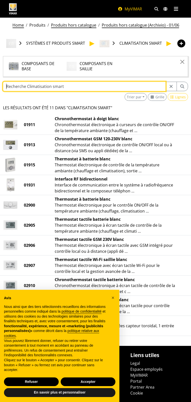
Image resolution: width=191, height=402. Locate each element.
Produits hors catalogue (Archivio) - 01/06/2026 (146, 25)
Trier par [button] (134, 97)
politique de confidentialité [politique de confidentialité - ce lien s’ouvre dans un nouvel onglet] (81, 311)
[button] (113, 298)
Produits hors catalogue (73, 25)
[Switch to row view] (178, 97)
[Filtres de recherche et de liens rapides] (156, 9)
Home (18, 25)
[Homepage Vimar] (13, 9)
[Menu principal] (176, 9)
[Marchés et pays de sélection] (165, 9)
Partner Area (142, 387)
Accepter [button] (88, 382)
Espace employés (146, 369)
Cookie (136, 393)
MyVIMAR (130, 9)
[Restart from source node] (171, 86)
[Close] (182, 62)
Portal (136, 381)
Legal (135, 363)
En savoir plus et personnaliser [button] (60, 392)
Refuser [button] (31, 382)
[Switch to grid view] (157, 97)
